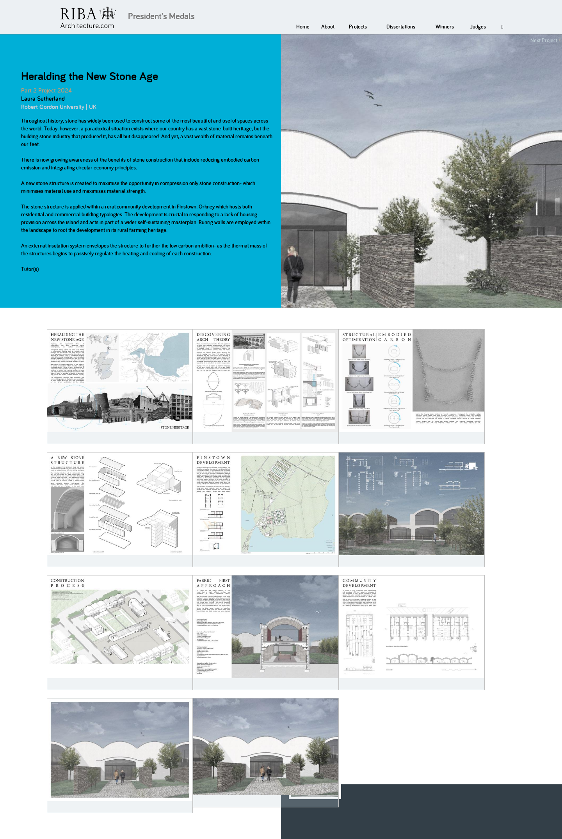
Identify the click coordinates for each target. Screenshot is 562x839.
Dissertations (400, 26)
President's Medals (161, 16)
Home (302, 26)
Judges (478, 26)
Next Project (543, 40)
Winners (445, 26)
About (327, 26)
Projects (358, 26)
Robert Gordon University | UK (58, 107)
